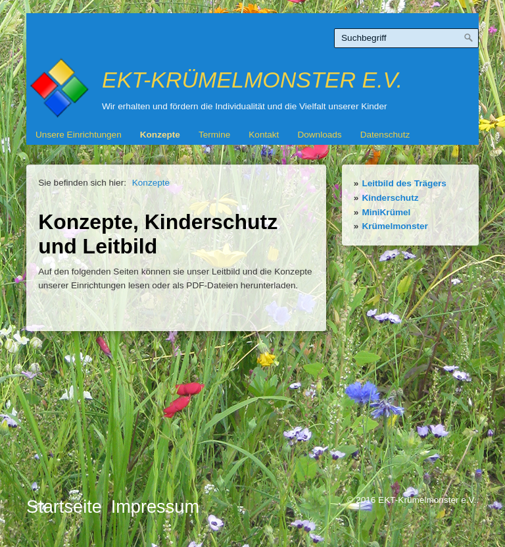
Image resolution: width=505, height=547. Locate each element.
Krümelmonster (394, 226)
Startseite (64, 506)
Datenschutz (385, 135)
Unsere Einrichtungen (79, 135)
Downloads (319, 135)
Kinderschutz (390, 198)
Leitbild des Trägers (404, 183)
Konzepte (160, 135)
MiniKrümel (386, 212)
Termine (214, 135)
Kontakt (264, 135)
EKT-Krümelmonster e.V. (252, 79)
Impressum (155, 506)
